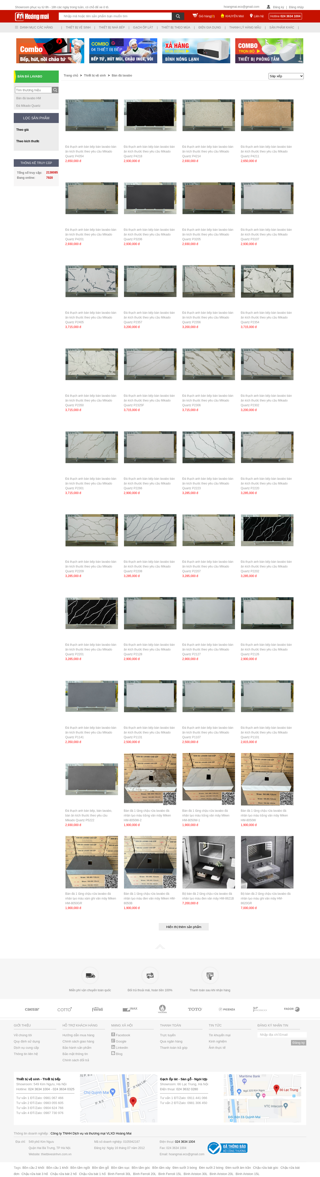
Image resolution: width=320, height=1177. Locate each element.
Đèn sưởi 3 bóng (184, 1168)
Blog (116, 1054)
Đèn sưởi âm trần (238, 1168)
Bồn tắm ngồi (80, 1168)
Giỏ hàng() (207, 16)
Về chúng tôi (23, 1035)
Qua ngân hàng (171, 1041)
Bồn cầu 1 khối (57, 1168)
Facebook (120, 1035)
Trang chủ (71, 75)
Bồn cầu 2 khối (33, 1168)
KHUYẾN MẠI (235, 16)
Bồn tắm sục (120, 1168)
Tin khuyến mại (219, 1035)
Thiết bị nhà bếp (112, 27)
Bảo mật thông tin (75, 1054)
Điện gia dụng (209, 27)
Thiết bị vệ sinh (78, 27)
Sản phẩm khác (282, 27)
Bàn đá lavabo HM (28, 98)
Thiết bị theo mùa (176, 27)
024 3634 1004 (39, 1089)
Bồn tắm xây (161, 1168)
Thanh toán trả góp (174, 1048)
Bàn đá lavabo (122, 75)
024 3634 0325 (63, 1089)
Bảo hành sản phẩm (77, 1048)
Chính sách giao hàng (78, 1041)
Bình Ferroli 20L (144, 1174)
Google (118, 1041)
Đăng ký (278, 7)
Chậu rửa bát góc (265, 1168)
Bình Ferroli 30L (119, 1174)
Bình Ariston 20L (222, 1174)
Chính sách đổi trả (75, 1060)
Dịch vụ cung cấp (26, 1048)
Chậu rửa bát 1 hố (92, 1174)
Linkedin (119, 1048)
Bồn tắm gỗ (100, 1168)
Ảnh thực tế (217, 1048)
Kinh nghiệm (218, 1041)
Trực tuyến (168, 1035)
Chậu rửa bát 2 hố (63, 1174)
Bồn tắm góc (141, 1168)
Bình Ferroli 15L (170, 1174)
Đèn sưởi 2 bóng (211, 1168)
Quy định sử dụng (27, 1041)
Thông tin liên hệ (26, 1054)
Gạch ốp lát (143, 27)
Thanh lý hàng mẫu (245, 27)
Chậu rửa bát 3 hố (35, 1174)
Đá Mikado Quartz (28, 106)
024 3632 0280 (187, 1089)
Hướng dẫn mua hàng (78, 1035)
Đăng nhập (296, 7)
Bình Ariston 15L (248, 1174)
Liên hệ (259, 16)
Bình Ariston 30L (196, 1174)
